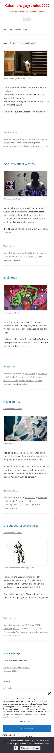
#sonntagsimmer (10, 146)
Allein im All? (11, 402)
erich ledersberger (26, 504)
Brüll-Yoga (10, 278)
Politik (6, 142)
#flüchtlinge (32, 501)
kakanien (38, 380)
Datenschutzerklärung (30, 748)
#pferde (36, 142)
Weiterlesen (10, 132)
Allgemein (7, 688)
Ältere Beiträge (11, 653)
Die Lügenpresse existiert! (20, 526)
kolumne (7, 508)
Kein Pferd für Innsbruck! (20, 43)
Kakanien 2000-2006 (11, 671)
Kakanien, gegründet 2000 (27, 5)
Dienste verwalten (26, 721)
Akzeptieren (27, 728)
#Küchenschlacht (10, 380)
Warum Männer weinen (19, 164)
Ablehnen (27, 736)
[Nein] (50, 745)
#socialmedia (9, 632)
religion (18, 384)
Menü (27, 19)
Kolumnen (42, 139)
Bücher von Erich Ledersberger (16, 667)
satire (33, 146)
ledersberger (24, 146)
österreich (40, 146)
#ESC (29, 377)
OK (16, 748)
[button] (49, 693)
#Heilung (36, 377)
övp (47, 146)
